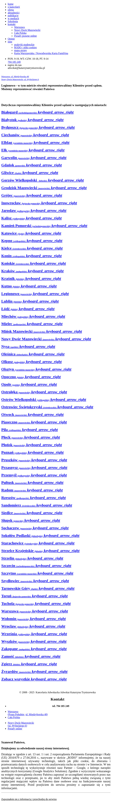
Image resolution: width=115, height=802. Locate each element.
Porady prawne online (25, 35)
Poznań (32, 452)
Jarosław (33, 210)
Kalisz (31, 218)
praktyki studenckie (24, 44)
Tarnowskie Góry (37, 588)
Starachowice (37, 543)
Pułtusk (32, 482)
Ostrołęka (34, 392)
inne (10, 41)
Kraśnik (31, 278)
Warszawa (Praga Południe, (16, 713)
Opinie (11, 38)
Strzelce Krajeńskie (40, 551)
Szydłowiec (35, 581)
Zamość (30, 656)
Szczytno (37, 573)
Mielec (31, 324)
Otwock (32, 414)
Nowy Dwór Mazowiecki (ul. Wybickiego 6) (21, 724)
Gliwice (29, 172)
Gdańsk (31, 165)
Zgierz (29, 664)
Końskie (33, 263)
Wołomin (33, 619)
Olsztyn (36, 369)
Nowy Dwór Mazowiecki (27, 30)
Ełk (32, 150)
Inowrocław (39, 203)
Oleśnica (32, 354)
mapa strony (20, 50)
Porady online (15, 728)
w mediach (13, 18)
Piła (29, 430)
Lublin (30, 301)
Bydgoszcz (38, 127)
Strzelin (32, 558)
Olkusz (31, 362)
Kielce (32, 248)
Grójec (31, 195)
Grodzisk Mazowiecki (44, 188)
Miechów (33, 316)
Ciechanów (35, 135)
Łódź (27, 309)
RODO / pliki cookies (25, 47)
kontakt (11, 24)
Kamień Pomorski (44, 226)
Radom (32, 490)
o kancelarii (14, 6)
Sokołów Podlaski (40, 535)
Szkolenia (13, 21)
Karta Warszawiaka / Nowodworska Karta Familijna (41, 53)
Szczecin (36, 566)
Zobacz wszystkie (34, 679)
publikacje (13, 15)
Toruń (34, 596)
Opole (29, 384)
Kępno (31, 240)
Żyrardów (34, 671)
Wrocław (33, 626)
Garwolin (33, 158)
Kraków (32, 271)
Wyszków (33, 641)
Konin (31, 256)
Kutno (29, 286)
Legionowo (35, 294)
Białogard (37, 112)
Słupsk (30, 520)
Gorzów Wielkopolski (42, 180)
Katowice (31, 233)
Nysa (28, 346)
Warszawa (19, 27)
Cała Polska (20, 33)
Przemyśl (34, 475)
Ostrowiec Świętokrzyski (47, 407)
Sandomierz (36, 505)
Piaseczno (34, 422)
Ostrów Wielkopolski (43, 399)
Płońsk (31, 445)
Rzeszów (33, 498)
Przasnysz (34, 467)
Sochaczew (34, 528)
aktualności (13, 12)
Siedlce (31, 513)
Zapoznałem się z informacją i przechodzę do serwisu (29, 799)
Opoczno (31, 377)
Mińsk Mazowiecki (41, 331)
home (11, 4)
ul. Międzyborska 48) (37, 714)
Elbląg (35, 142)
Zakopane (34, 649)
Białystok (32, 120)
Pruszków (34, 460)
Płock (30, 437)
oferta (11, 9)
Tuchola (36, 603)
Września (34, 634)
